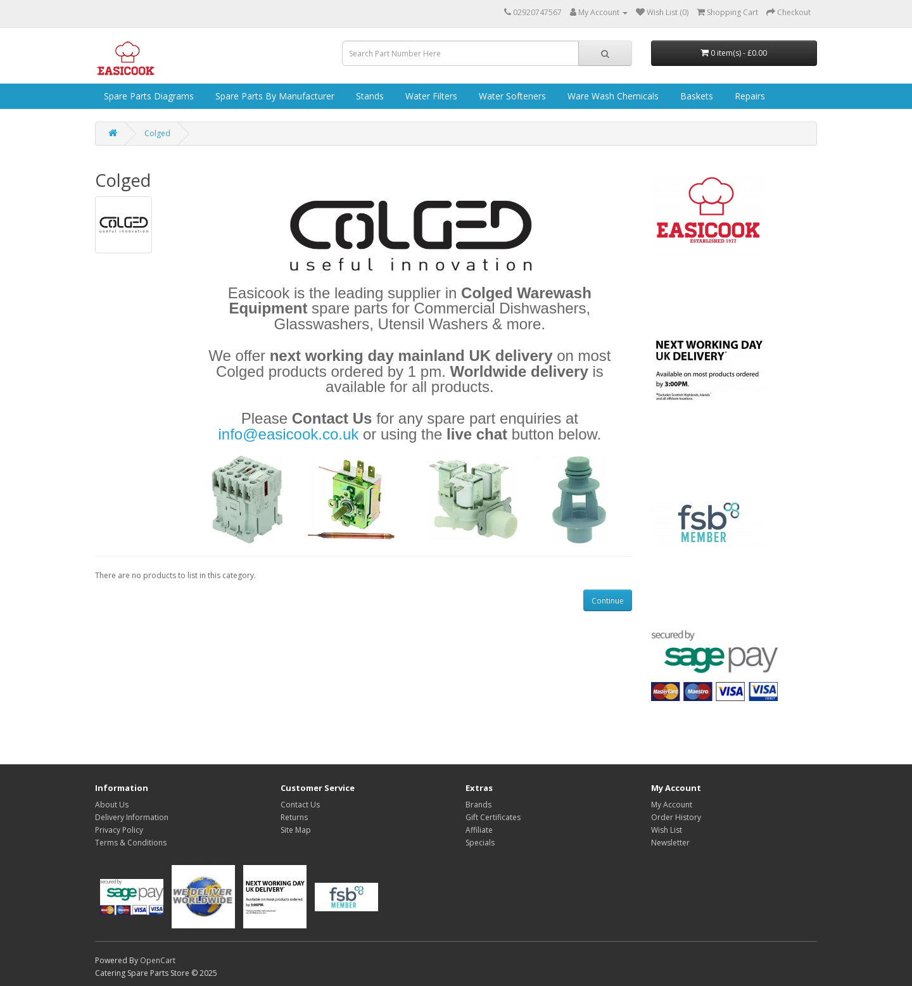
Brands (478, 804)
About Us (112, 804)
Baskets (695, 96)
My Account (671, 804)
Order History (676, 817)
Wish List (666, 830)
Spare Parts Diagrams (147, 96)
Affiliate (479, 830)
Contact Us (300, 804)
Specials (480, 842)
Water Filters (430, 96)
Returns (294, 817)
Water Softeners (511, 96)
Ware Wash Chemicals (612, 96)
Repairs (748, 96)
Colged (157, 133)
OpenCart (157, 960)
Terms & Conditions (131, 842)
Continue (608, 600)
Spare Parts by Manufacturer (273, 96)
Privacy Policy (119, 830)
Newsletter (670, 842)
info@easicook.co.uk (288, 434)
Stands (368, 96)
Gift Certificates (493, 817)
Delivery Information (131, 817)
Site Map (296, 830)
